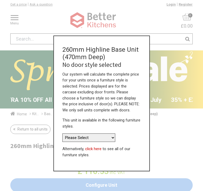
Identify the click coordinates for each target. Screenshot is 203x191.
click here (93, 148)
